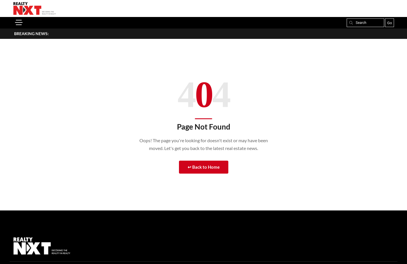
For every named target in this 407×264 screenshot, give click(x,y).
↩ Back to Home (204, 167)
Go (389, 23)
